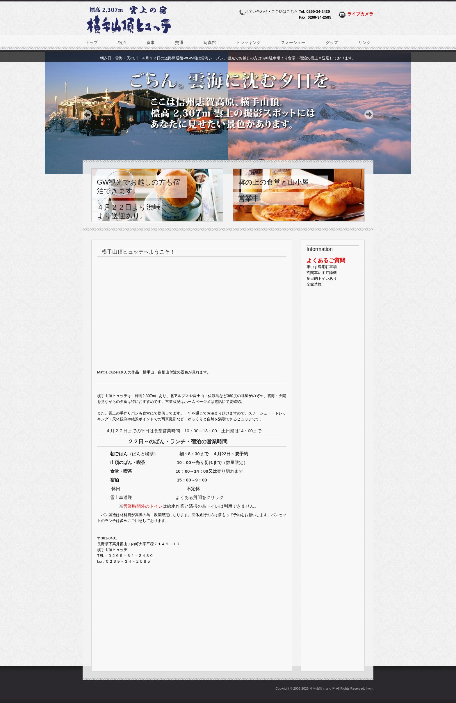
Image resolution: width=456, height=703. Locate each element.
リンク (364, 42)
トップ (92, 42)
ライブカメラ (360, 13)
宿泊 (122, 42)
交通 (179, 42)
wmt (370, 688)
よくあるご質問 (326, 260)
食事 (151, 42)
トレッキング (248, 42)
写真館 (210, 42)
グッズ (332, 42)
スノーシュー (293, 42)
